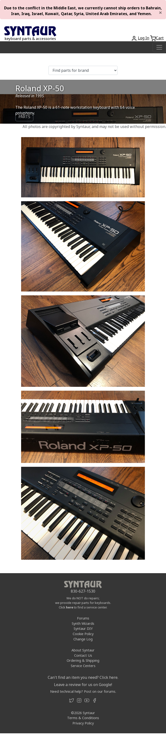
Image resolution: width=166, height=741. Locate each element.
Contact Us (83, 655)
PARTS (24, 116)
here (69, 607)
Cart (160, 38)
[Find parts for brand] (83, 70)
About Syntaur (83, 650)
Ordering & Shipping (83, 660)
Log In (143, 38)
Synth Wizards (83, 623)
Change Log (83, 639)
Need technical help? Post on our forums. (83, 691)
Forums (83, 618)
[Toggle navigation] (159, 47)
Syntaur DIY (83, 628)
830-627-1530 (83, 591)
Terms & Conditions (83, 718)
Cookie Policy (83, 634)
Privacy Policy (83, 723)
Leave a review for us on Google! (83, 684)
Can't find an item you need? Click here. (83, 677)
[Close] (160, 12)
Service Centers (83, 665)
